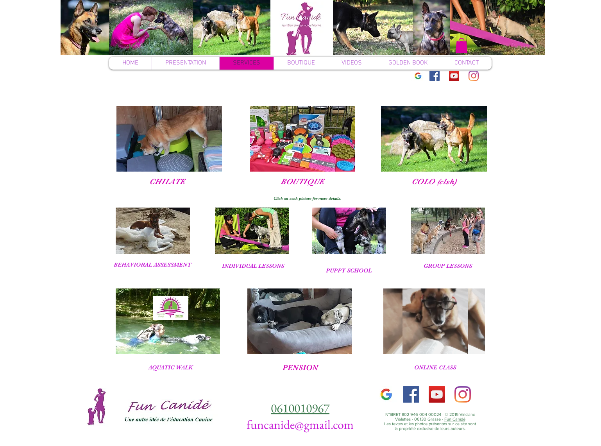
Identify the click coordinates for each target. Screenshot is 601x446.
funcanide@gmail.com (300, 424)
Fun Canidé (454, 419)
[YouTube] (454, 76)
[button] (461, 45)
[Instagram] (474, 76)
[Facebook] (434, 76)
